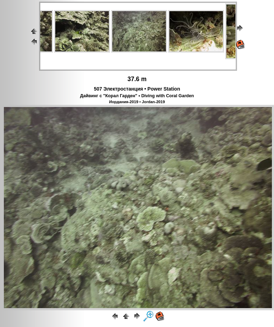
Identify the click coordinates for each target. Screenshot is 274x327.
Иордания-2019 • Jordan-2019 (137, 102)
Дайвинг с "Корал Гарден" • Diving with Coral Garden (137, 95)
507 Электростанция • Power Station (137, 89)
